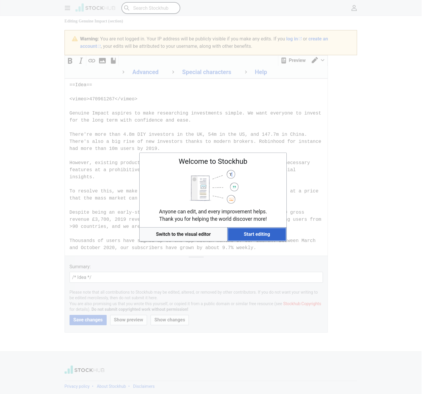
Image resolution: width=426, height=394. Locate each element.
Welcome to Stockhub (213, 161)
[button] (183, 234)
